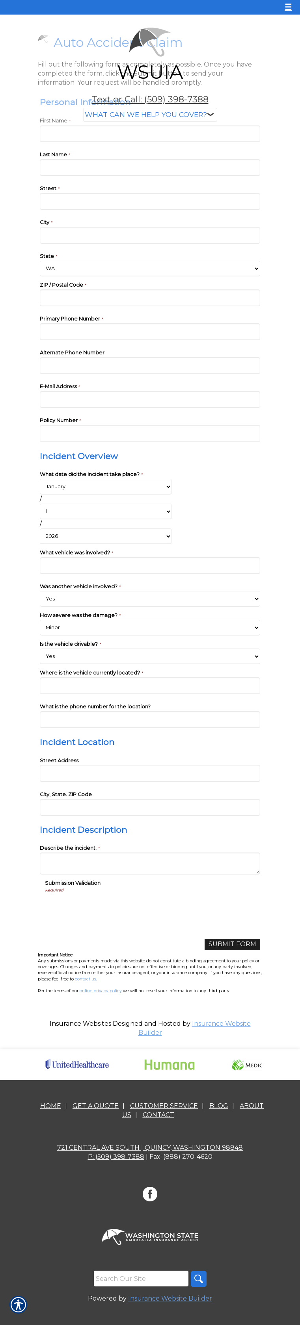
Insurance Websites (80, 1023)
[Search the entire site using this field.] (141, 1278)
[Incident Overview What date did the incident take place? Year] (106, 536)
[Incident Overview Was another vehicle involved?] (150, 599)
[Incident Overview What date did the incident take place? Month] (106, 487)
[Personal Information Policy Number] (150, 433)
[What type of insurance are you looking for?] (150, 115)
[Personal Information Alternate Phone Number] (150, 365)
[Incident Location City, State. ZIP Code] (150, 807)
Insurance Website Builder (170, 1298)
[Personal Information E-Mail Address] (150, 399)
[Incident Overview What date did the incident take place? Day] (106, 511)
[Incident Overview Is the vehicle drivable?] (150, 656)
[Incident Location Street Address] (150, 773)
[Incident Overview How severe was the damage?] (150, 628)
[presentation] (105, 908)
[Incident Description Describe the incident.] (150, 863)
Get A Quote (96, 1106)
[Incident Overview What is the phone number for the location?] (150, 719)
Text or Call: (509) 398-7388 (150, 99)
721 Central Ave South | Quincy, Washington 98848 (150, 1147)
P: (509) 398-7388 (116, 1156)
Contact (158, 1115)
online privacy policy (101, 990)
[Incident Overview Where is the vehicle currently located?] (150, 685)
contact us (85, 979)
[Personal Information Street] (150, 201)
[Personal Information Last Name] (150, 167)
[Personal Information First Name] (150, 133)
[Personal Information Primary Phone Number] (150, 331)
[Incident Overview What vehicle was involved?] (150, 565)
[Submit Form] (232, 944)
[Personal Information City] (150, 235)
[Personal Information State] (150, 268)
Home (50, 1106)
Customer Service (164, 1106)
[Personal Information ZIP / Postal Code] (150, 297)
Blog (218, 1106)
